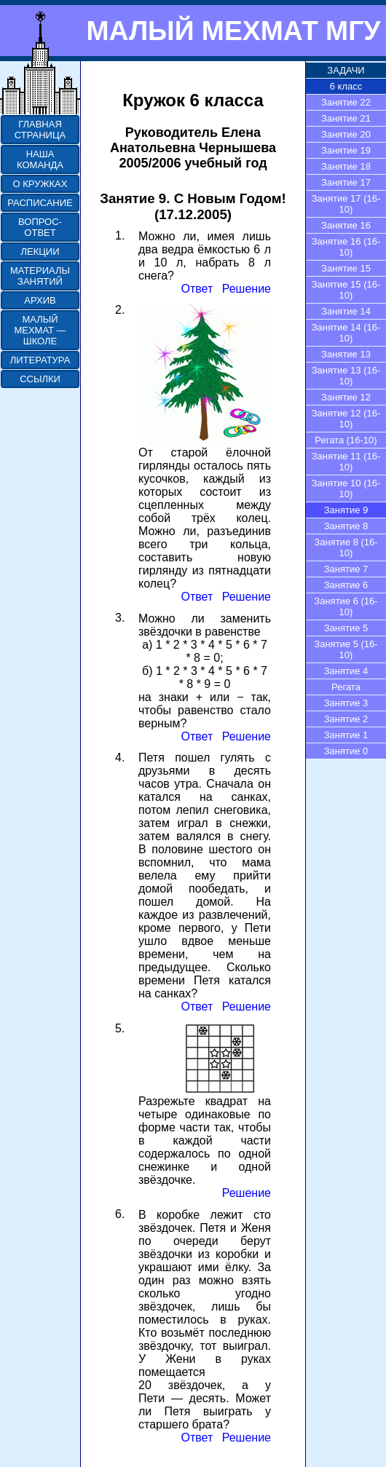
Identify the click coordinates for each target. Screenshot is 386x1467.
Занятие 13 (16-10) (346, 376)
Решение (246, 288)
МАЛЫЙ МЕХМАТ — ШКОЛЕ (40, 330)
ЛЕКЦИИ (39, 251)
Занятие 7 (346, 569)
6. (120, 1214)
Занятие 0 (346, 751)
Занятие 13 (346, 354)
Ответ (197, 288)
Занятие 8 (346, 526)
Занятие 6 (346, 585)
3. (120, 618)
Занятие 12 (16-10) (346, 419)
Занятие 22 (346, 102)
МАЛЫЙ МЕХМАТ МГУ (233, 30)
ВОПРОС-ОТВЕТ (40, 227)
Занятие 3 (346, 702)
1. (120, 235)
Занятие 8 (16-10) (345, 547)
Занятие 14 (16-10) (346, 333)
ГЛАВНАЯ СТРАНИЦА (40, 130)
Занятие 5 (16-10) (345, 649)
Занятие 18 (346, 166)
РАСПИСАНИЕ (39, 202)
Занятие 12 (346, 397)
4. (120, 757)
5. (120, 1028)
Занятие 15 (346, 268)
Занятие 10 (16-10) (346, 488)
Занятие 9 (346, 510)
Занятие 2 (346, 718)
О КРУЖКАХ (40, 183)
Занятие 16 (346, 225)
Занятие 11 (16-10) (346, 461)
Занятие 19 (346, 150)
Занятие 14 (346, 311)
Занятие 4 (346, 670)
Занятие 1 (346, 734)
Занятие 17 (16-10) (346, 204)
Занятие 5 (346, 627)
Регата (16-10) (346, 440)
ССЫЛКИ (40, 378)
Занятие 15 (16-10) (346, 290)
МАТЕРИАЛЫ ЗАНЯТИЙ (40, 276)
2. (120, 310)
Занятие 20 (346, 134)
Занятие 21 (346, 118)
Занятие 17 (346, 182)
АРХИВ (39, 300)
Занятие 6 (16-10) (345, 606)
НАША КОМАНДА (40, 159)
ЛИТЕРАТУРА (40, 360)
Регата (346, 686)
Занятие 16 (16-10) (346, 247)
